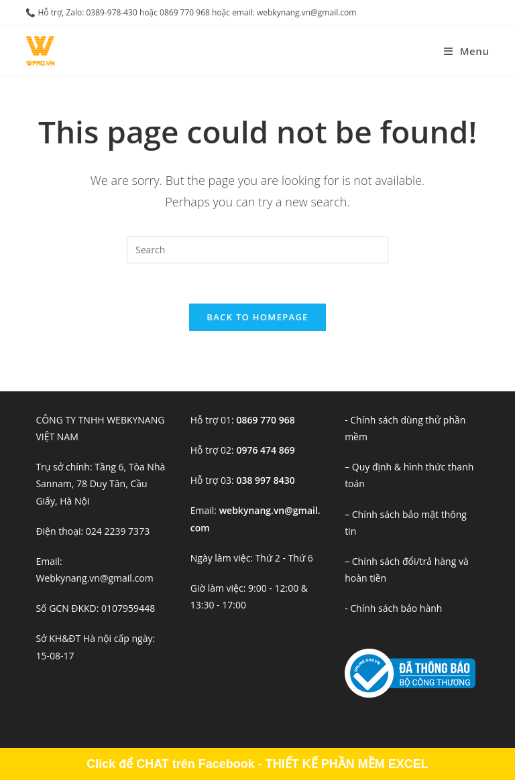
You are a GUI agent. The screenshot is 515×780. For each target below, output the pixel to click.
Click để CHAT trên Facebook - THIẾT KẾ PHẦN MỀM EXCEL (257, 764)
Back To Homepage (257, 317)
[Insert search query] (257, 250)
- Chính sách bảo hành (393, 608)
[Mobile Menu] (467, 51)
